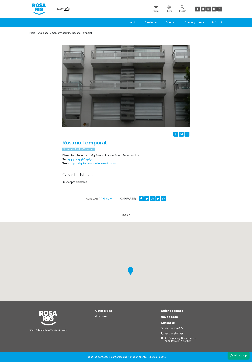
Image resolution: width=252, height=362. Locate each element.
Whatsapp (238, 355)
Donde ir (171, 22)
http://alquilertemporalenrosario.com (93, 163)
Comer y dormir (194, 22)
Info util (217, 22)
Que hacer (151, 22)
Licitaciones (101, 316)
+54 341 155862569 (80, 159)
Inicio (133, 22)
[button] (130, 271)
